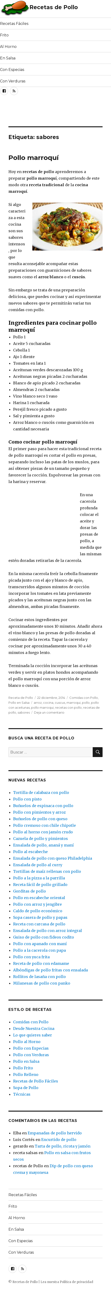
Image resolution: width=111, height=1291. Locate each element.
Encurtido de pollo (58, 1139)
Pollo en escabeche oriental (39, 897)
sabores (24, 712)
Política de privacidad (76, 1282)
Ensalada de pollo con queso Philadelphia (52, 858)
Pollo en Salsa (19, 702)
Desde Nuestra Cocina (33, 1028)
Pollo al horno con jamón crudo (43, 832)
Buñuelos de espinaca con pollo (43, 805)
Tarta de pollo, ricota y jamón (62, 1146)
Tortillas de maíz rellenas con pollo (47, 871)
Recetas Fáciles (14, 23)
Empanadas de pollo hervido (55, 1133)
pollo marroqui (42, 707)
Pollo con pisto (27, 799)
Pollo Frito (23, 1068)
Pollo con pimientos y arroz (39, 812)
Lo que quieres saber (32, 1035)
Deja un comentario (49, 712)
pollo (86, 702)
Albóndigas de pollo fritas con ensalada (50, 970)
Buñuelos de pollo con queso (40, 818)
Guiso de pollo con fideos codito (43, 937)
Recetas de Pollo (54, 7)
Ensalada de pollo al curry (37, 864)
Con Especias (12, 69)
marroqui (74, 702)
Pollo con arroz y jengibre (37, 904)
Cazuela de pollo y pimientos (40, 838)
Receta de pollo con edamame (41, 963)
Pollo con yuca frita (31, 957)
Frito (4, 35)
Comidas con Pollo (83, 698)
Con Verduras (12, 81)
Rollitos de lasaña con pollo (39, 976)
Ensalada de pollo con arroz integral (47, 930)
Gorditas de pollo (29, 891)
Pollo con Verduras (31, 1054)
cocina (48, 702)
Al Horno (8, 46)
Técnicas (21, 1094)
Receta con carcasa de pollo (39, 924)
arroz (38, 702)
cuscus (60, 702)
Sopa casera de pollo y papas (40, 917)
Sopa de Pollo (25, 1087)
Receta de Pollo (20, 698)
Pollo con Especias (31, 1048)
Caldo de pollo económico (37, 910)
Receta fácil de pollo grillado (40, 884)
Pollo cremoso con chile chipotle (44, 825)
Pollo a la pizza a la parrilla (39, 878)
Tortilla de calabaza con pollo (41, 792)
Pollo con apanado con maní (40, 943)
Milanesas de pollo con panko (41, 983)
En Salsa (7, 58)
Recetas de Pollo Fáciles (35, 1081)
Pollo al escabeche (30, 851)
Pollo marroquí (33, 158)
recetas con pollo (68, 707)
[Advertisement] (37, 112)
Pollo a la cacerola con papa (39, 950)
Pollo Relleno (25, 1074)
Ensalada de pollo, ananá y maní (43, 845)
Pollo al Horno (27, 1041)
